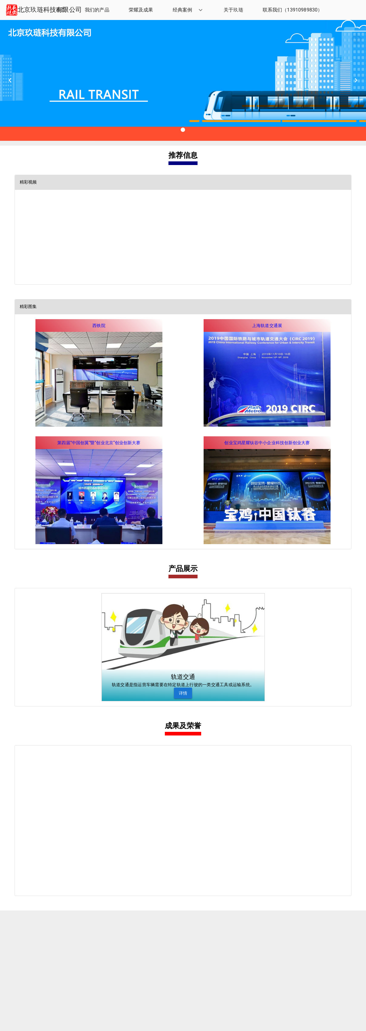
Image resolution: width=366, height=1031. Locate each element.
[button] (188, 10)
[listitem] (60, 10)
